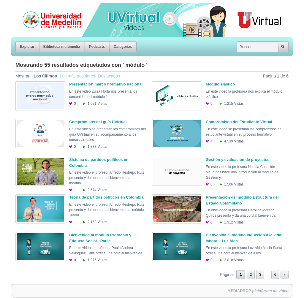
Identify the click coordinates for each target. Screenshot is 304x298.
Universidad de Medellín (47, 7)
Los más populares (77, 76)
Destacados (109, 76)
